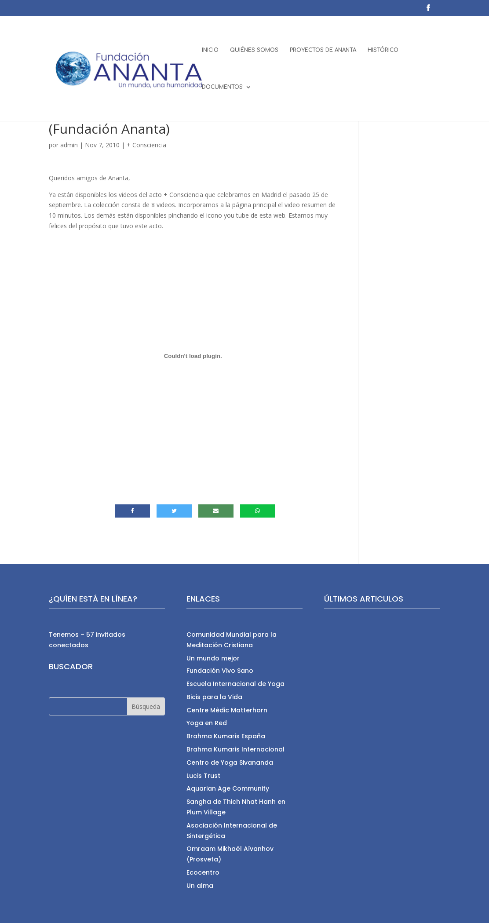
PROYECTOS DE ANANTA (323, 50)
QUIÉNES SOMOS (254, 50)
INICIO (210, 50)
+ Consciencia (146, 145)
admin (69, 145)
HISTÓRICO (383, 50)
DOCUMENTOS (222, 87)
